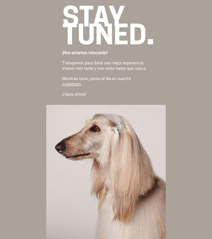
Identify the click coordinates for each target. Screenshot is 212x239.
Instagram (71, 84)
